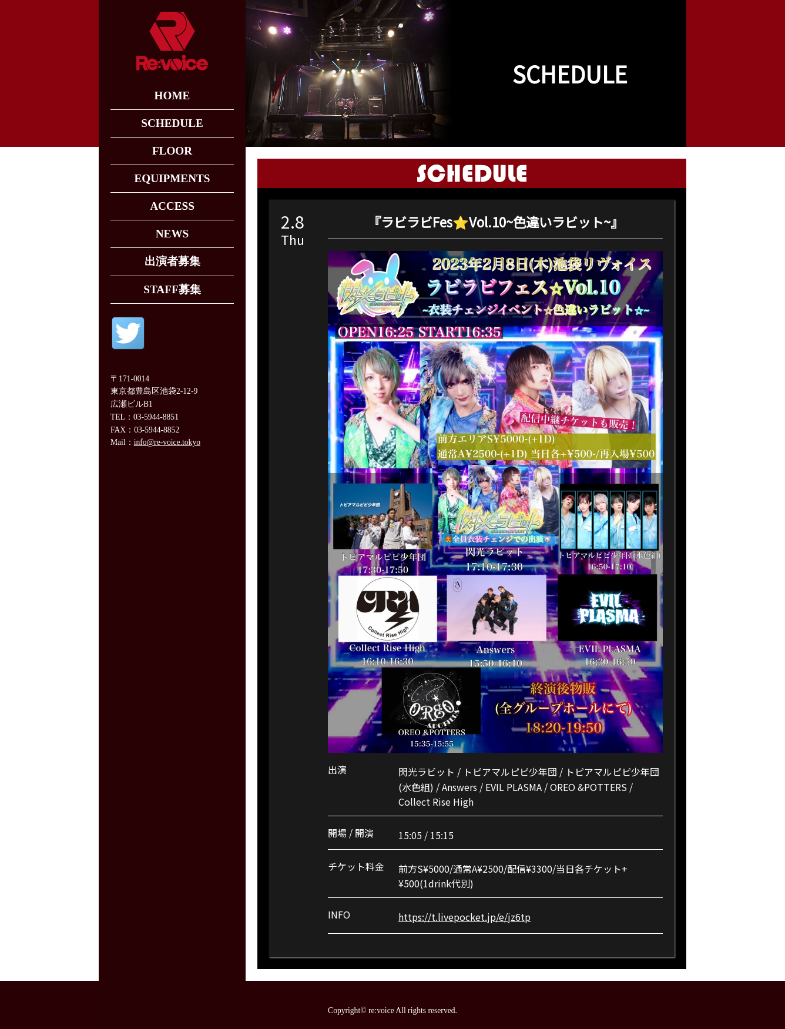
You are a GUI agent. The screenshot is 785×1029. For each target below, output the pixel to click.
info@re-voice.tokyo (167, 442)
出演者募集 (172, 261)
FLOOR (172, 151)
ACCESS (172, 206)
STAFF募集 (171, 289)
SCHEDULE (172, 123)
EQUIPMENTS (172, 178)
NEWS (172, 233)
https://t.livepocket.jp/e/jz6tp (464, 917)
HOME (172, 95)
